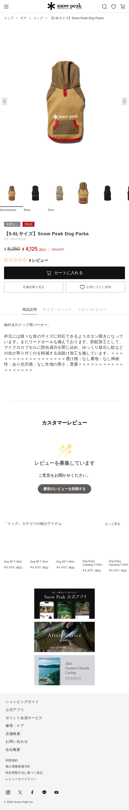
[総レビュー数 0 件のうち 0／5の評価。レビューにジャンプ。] (26, 260)
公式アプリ (15, 710)
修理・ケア (15, 726)
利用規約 (12, 760)
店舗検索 (13, 734)
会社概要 (13, 750)
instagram (8, 792)
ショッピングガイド (22, 702)
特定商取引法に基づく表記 (24, 772)
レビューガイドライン (21, 779)
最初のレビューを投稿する (64, 489)
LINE (44, 792)
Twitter (20, 792)
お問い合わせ (17, 741)
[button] (124, 101)
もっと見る (112, 524)
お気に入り (114, 7)
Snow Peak (64, 6)
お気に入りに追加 (98, 287)
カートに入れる (68, 273)
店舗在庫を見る (33, 287)
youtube (56, 792)
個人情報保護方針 (18, 766)
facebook (32, 792)
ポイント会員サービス (24, 718)
